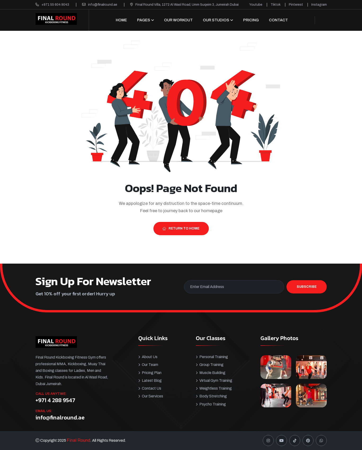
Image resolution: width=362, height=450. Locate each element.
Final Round (78, 440)
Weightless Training (215, 388)
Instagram (319, 4)
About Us (149, 357)
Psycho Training (212, 404)
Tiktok (276, 4)
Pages (143, 20)
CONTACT (278, 20)
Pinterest (296, 4)
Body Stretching (213, 396)
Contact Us (151, 388)
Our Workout (178, 20)
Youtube (255, 4)
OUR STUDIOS (216, 20)
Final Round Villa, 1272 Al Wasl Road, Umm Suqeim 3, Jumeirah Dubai (187, 4)
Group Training (211, 365)
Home (121, 20)
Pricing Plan (151, 372)
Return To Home (180, 228)
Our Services (152, 396)
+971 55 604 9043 (55, 4)
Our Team (150, 365)
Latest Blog (152, 380)
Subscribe (307, 286)
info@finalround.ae (102, 4)
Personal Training (213, 357)
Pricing (251, 20)
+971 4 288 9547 (55, 400)
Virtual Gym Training (215, 380)
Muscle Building (212, 372)
